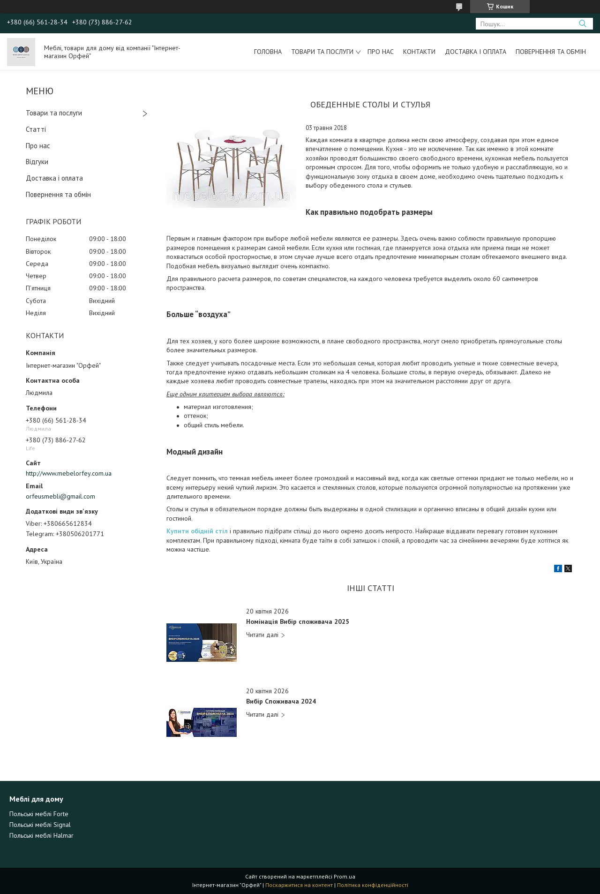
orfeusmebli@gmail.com (60, 496)
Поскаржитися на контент (299, 884)
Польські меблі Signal (40, 824)
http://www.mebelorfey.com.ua (69, 473)
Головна (268, 51)
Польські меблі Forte (38, 814)
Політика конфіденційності (372, 884)
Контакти (419, 51)
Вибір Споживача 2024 (281, 701)
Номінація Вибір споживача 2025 (297, 622)
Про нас (381, 51)
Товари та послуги (322, 51)
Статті (36, 129)
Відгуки (37, 161)
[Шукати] (582, 24)
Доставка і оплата (475, 51)
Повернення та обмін (551, 51)
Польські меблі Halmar (41, 835)
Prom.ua (344, 876)
